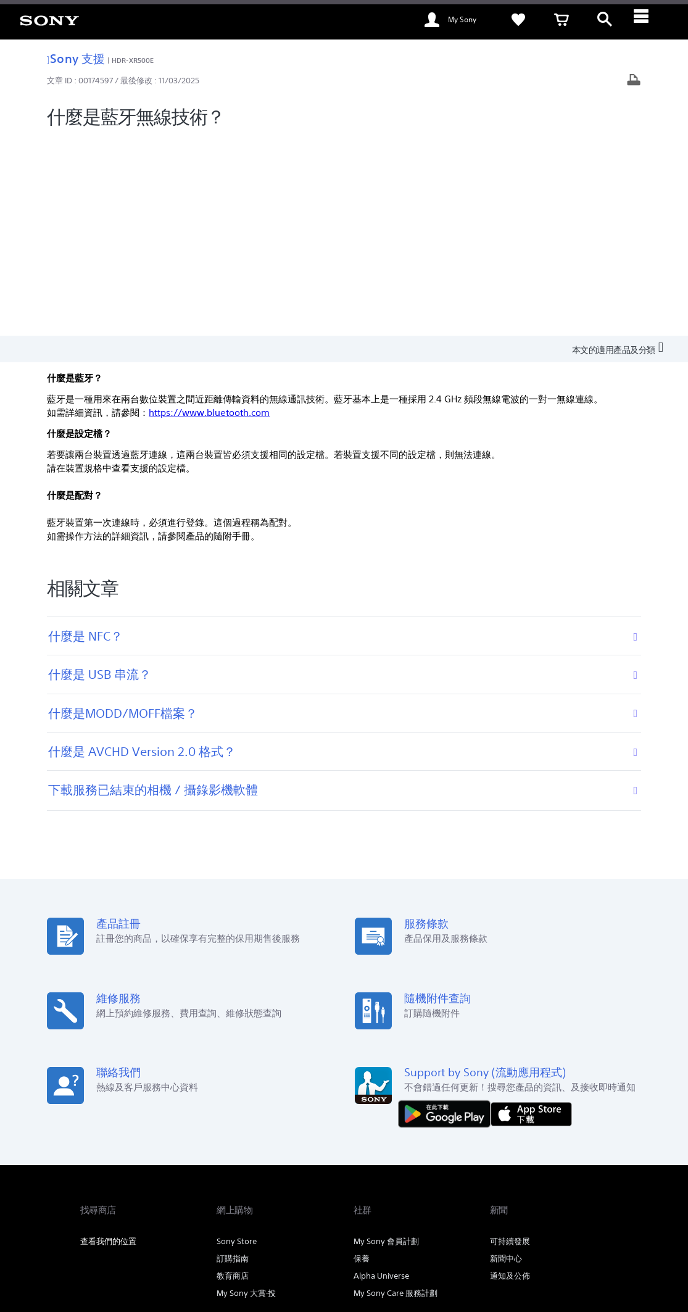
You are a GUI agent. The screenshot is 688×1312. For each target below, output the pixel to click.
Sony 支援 (76, 58)
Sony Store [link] (237, 1042)
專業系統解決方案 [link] (438, 1155)
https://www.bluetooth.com (209, 214)
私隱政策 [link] (232, 1245)
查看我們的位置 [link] (108, 1042)
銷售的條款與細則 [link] (183, 1245)
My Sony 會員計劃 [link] (386, 1042)
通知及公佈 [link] (510, 1077)
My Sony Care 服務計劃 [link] (395, 1094)
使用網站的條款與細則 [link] (114, 1245)
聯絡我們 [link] (499, 1155)
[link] (49, 20)
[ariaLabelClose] (647, 19)
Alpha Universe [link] (381, 1077)
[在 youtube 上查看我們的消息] (568, 1186)
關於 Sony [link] (545, 1155)
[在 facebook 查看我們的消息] (542, 1186)
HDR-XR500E (133, 60)
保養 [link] (362, 1060)
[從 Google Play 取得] (447, 915)
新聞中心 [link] (506, 1060)
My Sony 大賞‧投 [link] (246, 1094)
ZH (123, 1187)
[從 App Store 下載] (531, 915)
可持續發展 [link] (510, 1042)
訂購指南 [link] (233, 1060)
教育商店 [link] (233, 1077)
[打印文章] (633, 81)
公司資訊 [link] (592, 1155)
